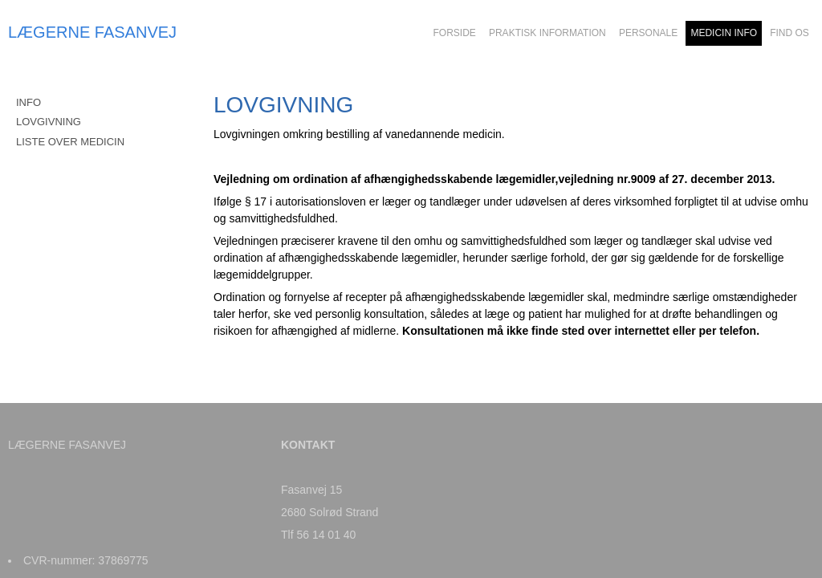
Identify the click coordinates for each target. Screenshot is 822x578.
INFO (28, 102)
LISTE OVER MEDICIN (70, 142)
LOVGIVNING (48, 122)
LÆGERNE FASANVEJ (92, 32)
